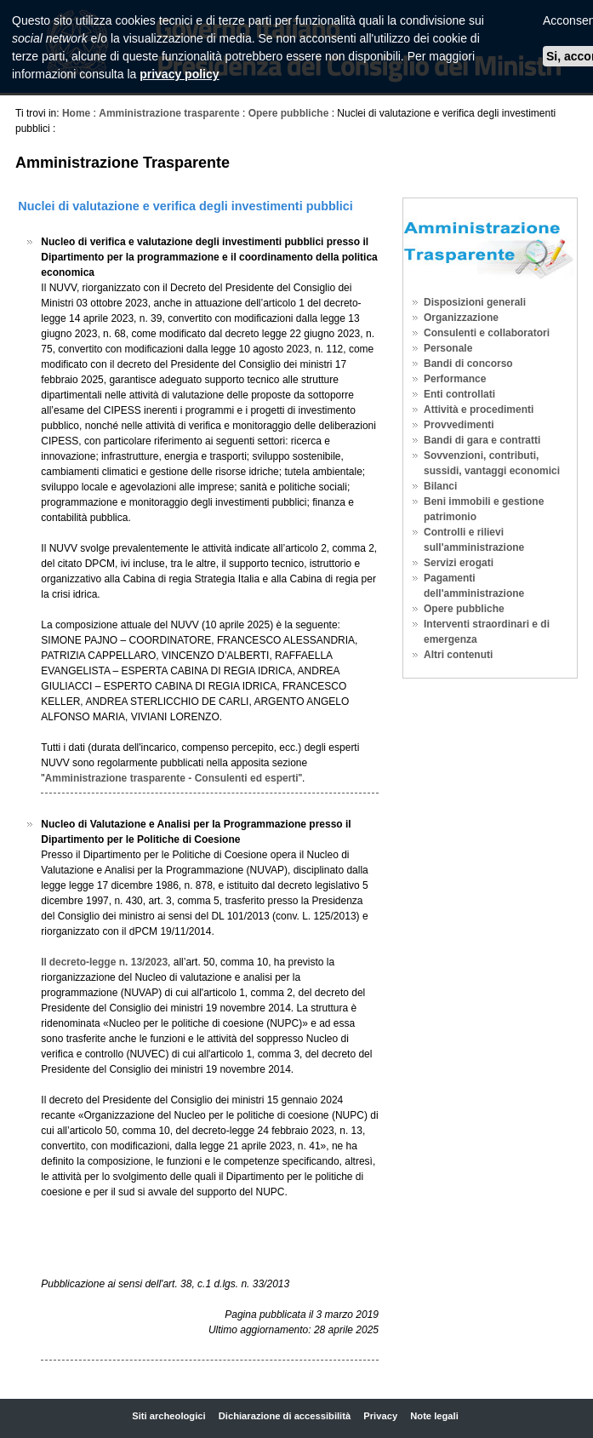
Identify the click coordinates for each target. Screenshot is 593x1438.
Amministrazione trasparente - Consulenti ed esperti (172, 778)
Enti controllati (459, 394)
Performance (455, 379)
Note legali (434, 1416)
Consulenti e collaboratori (487, 333)
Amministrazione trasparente (169, 113)
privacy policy (179, 74)
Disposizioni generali (475, 302)
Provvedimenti (459, 425)
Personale (448, 348)
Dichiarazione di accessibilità (285, 1416)
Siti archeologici (168, 1416)
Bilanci (440, 486)
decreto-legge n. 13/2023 (108, 962)
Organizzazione (461, 318)
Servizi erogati (458, 563)
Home (76, 113)
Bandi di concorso (468, 364)
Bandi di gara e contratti (482, 440)
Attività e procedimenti (478, 409)
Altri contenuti (458, 655)
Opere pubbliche (288, 113)
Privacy (380, 1416)
